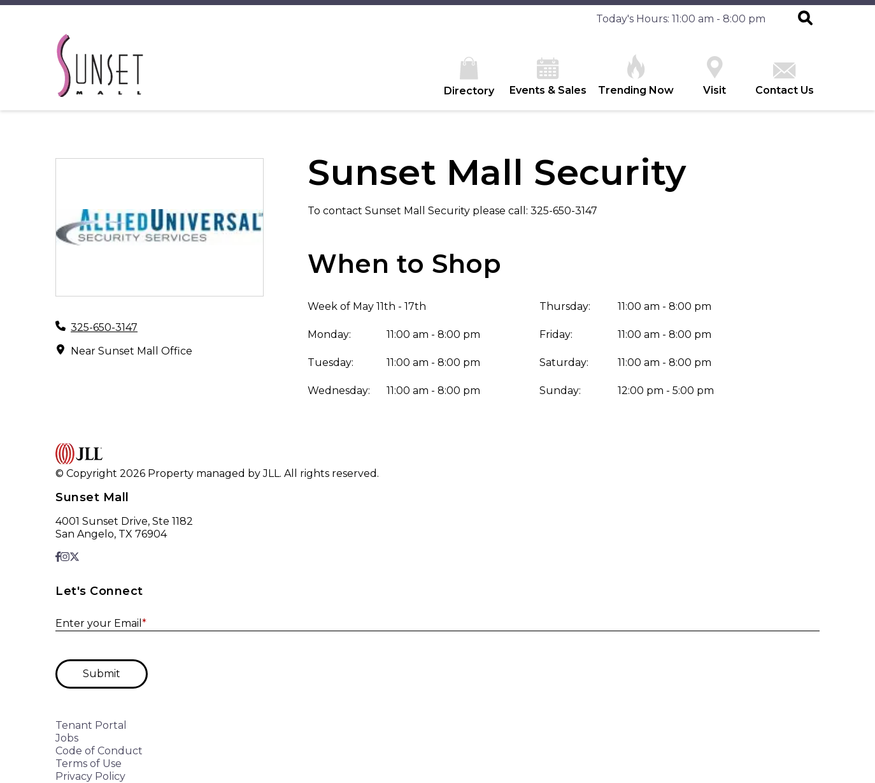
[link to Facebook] (57, 557)
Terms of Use (88, 763)
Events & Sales (548, 76)
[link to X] (74, 557)
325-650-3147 (104, 327)
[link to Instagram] (64, 557)
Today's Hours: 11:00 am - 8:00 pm (680, 19)
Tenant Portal (91, 725)
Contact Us (784, 79)
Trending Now (636, 75)
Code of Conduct (99, 751)
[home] (99, 71)
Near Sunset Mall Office (131, 351)
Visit (714, 76)
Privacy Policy (90, 776)
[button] (805, 19)
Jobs (66, 738)
